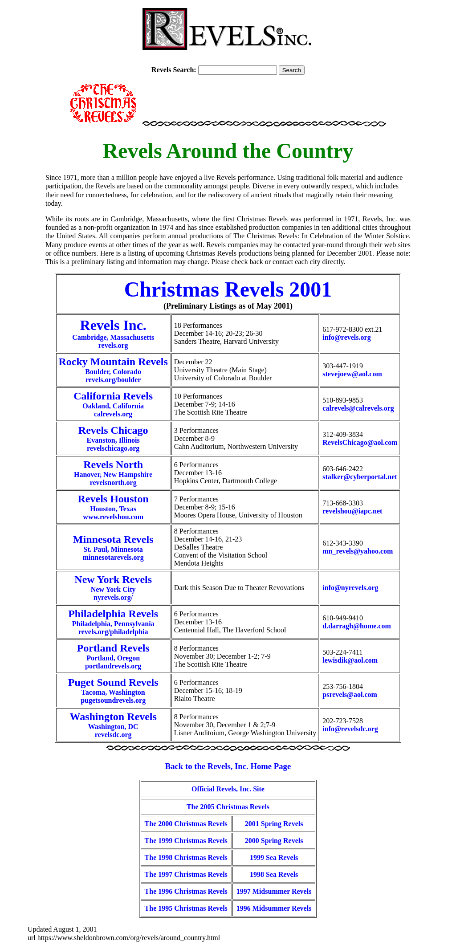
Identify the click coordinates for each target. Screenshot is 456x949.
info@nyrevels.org (350, 587)
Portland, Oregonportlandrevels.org (113, 657)
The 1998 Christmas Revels (186, 857)
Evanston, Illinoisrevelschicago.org (113, 440)
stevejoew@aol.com (352, 374)
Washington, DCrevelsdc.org (113, 726)
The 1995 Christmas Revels (186, 908)
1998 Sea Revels (274, 874)
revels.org (113, 345)
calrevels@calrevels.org (358, 408)
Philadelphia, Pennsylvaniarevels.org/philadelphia (113, 623)
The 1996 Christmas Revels (186, 891)
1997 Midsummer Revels (274, 891)
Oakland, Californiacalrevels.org (113, 405)
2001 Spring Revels (274, 823)
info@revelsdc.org (350, 729)
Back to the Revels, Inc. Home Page (228, 766)
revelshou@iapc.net (352, 511)
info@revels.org (346, 337)
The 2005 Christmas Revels (228, 807)
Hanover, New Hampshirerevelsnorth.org (113, 474)
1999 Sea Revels (274, 857)
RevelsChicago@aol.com (359, 442)
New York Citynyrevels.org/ (113, 589)
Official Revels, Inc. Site (228, 789)
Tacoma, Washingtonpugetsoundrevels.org (113, 692)
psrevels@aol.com (349, 694)
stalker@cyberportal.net (359, 477)
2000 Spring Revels (274, 840)
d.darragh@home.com (356, 626)
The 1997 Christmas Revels (186, 874)
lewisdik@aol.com (350, 660)
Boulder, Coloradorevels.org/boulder (113, 371)
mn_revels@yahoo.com (357, 551)
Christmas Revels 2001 (228, 289)
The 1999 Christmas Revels (186, 840)
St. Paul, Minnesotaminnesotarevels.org (113, 549)
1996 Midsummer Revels (274, 908)
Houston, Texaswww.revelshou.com (113, 508)
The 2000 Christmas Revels (186, 823)
